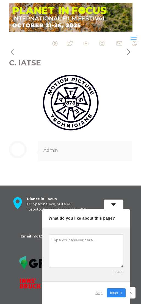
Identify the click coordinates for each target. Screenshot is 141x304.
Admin (50, 150)
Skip (99, 293)
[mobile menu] (133, 38)
